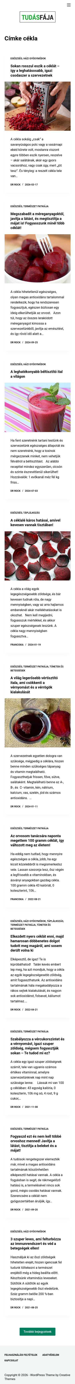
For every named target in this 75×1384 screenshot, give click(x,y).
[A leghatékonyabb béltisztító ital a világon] (38, 407)
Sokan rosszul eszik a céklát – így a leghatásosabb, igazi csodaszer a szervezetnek (35, 70)
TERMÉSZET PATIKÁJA (36, 206)
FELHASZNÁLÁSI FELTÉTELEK (21, 1355)
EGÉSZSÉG (16, 58)
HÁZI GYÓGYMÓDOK (34, 58)
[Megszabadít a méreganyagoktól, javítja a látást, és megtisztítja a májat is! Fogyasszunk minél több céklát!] (38, 259)
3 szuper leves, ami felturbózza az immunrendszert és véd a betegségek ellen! (36, 1243)
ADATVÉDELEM (50, 1355)
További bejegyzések (38, 1331)
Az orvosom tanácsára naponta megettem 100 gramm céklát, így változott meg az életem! (37, 840)
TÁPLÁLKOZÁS (31, 512)
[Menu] (69, 5)
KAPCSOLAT (11, 1360)
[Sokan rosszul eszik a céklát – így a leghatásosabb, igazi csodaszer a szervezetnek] (38, 106)
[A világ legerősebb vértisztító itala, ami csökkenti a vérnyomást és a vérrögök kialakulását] (38, 723)
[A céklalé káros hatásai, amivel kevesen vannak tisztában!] (38, 556)
